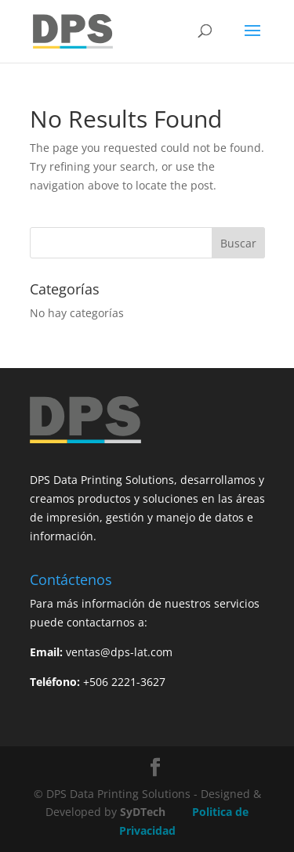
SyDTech (142, 811)
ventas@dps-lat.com (119, 651)
